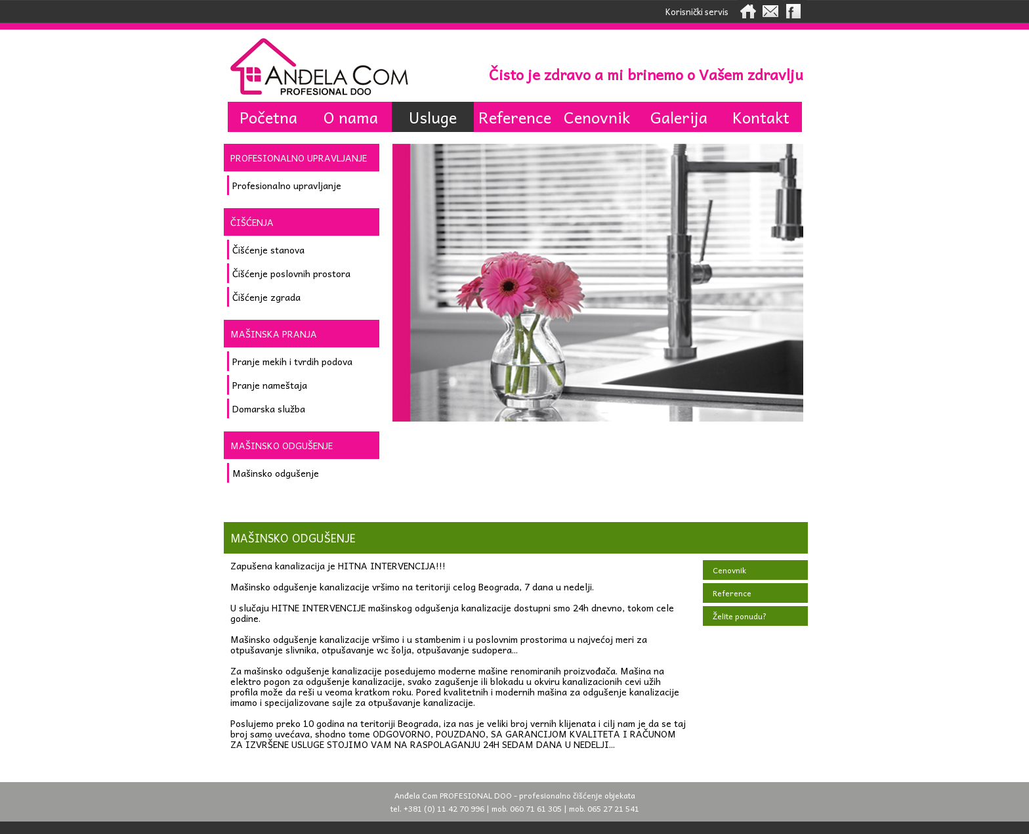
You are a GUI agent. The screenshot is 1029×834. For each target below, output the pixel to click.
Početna (268, 116)
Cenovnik (597, 116)
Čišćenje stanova (268, 249)
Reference (514, 116)
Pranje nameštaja (269, 385)
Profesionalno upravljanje (286, 185)
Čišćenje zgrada (266, 297)
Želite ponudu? (739, 616)
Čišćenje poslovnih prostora (291, 273)
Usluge (433, 116)
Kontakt (760, 116)
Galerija (678, 116)
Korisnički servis (696, 11)
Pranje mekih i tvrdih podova (292, 361)
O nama (351, 116)
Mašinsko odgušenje (275, 473)
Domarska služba (268, 408)
